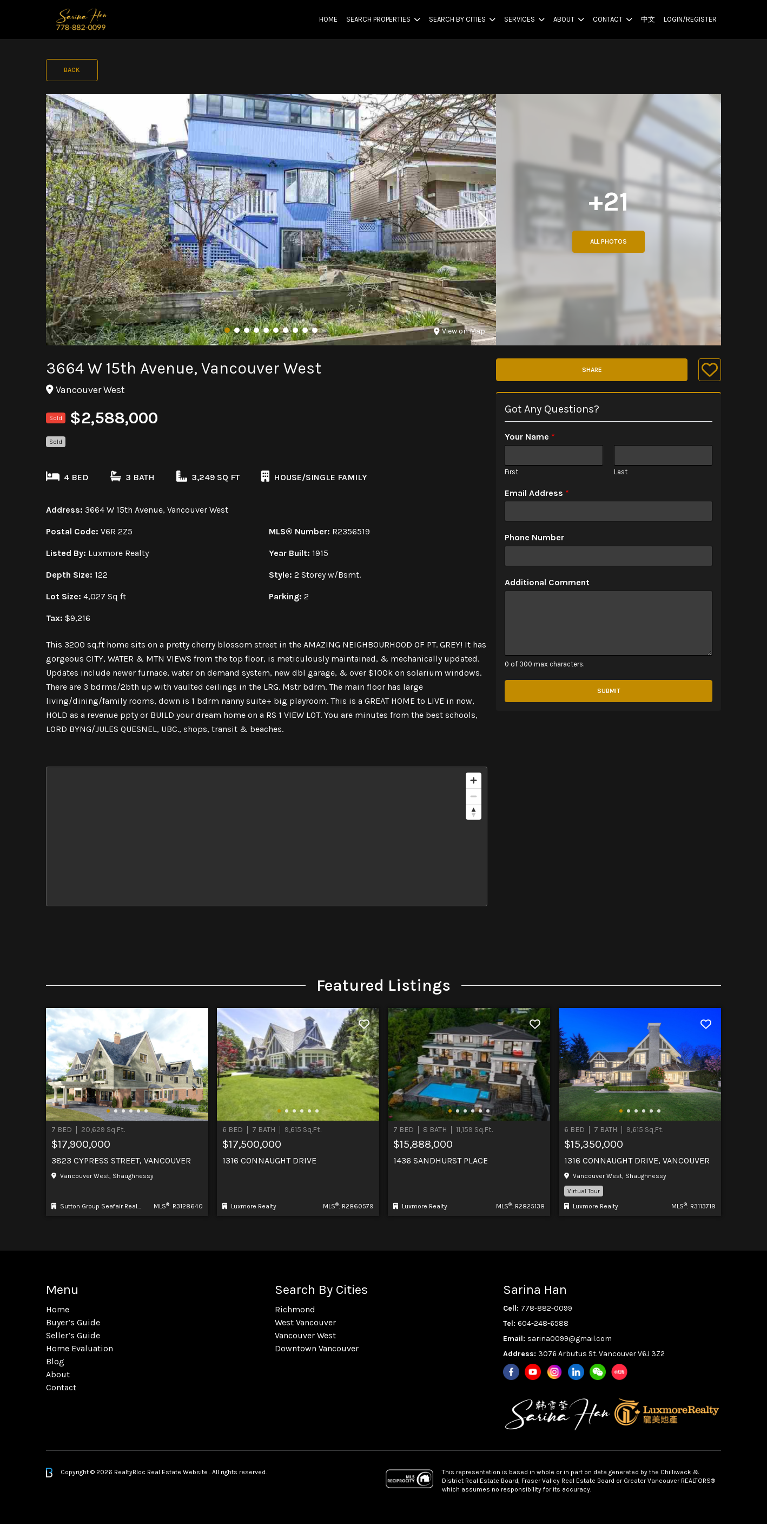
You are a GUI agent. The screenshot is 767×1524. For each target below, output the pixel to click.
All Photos (608, 241)
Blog (55, 1361)
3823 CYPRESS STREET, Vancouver (121, 1160)
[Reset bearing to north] (473, 812)
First (511, 472)
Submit (608, 691)
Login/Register (690, 19)
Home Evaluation (79, 1348)
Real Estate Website (178, 1472)
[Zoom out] (473, 796)
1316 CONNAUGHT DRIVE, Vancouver (637, 1160)
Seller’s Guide (73, 1335)
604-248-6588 (543, 1323)
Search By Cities (457, 19)
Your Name (530, 436)
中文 (648, 19)
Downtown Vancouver (317, 1348)
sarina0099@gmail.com (569, 1338)
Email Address (537, 493)
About (563, 19)
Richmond (295, 1309)
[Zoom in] (473, 780)
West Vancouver (305, 1322)
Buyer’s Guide (73, 1322)
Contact (608, 19)
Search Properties (378, 19)
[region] (267, 836)
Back (72, 70)
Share (592, 370)
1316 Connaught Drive (269, 1160)
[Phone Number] (608, 556)
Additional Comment (547, 582)
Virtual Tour (583, 1191)
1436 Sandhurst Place (440, 1160)
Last (620, 472)
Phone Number (534, 537)
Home (328, 19)
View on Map (459, 331)
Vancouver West (305, 1335)
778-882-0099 (546, 1308)
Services (519, 19)
